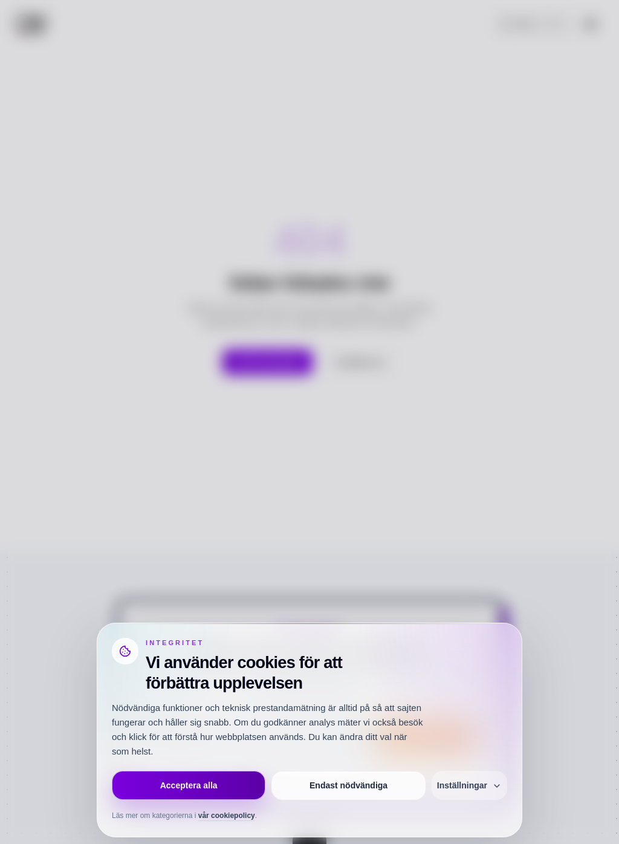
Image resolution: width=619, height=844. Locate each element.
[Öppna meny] (590, 24)
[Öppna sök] (534, 24)
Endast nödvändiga (348, 785)
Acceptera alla (189, 785)
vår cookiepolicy (226, 815)
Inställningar (469, 785)
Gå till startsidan (268, 362)
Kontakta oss (359, 362)
